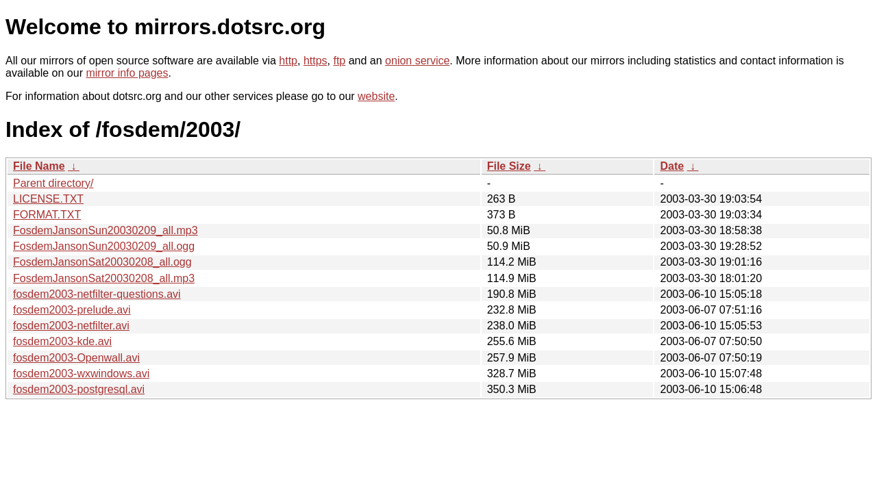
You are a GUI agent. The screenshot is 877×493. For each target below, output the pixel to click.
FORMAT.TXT (47, 214)
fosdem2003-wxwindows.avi (81, 373)
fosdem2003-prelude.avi (72, 310)
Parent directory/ (53, 183)
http (288, 60)
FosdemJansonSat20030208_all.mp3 (104, 278)
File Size (509, 166)
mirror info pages (127, 73)
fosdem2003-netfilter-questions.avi (97, 294)
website (376, 96)
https (316, 60)
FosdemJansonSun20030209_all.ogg (104, 246)
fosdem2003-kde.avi (62, 341)
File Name (39, 166)
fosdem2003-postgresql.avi (79, 389)
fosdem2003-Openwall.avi (76, 358)
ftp (339, 60)
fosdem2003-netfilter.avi (71, 325)
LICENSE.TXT (48, 199)
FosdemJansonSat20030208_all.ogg (102, 262)
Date (672, 166)
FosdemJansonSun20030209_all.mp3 (105, 230)
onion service (417, 60)
